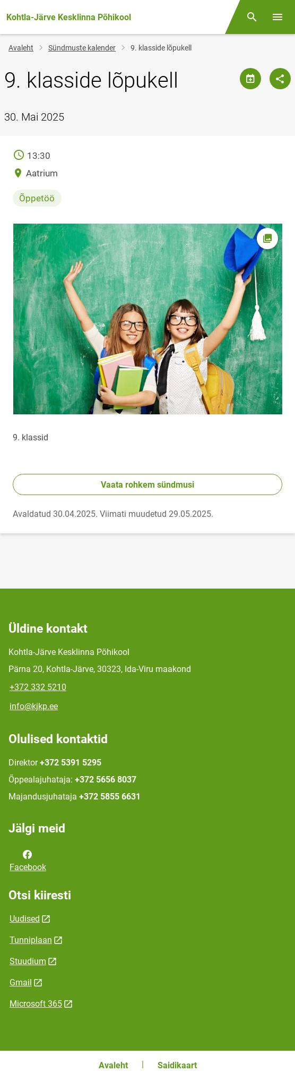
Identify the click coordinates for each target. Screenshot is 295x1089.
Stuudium (28, 961)
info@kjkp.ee (34, 706)
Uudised (25, 919)
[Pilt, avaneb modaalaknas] (147, 319)
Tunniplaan (31, 940)
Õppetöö (37, 198)
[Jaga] (280, 78)
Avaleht (20, 48)
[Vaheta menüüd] (277, 17)
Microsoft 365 (36, 1004)
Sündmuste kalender (82, 48)
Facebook (28, 860)
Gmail (21, 982)
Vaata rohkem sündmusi (147, 485)
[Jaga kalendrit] (250, 78)
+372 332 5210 (38, 687)
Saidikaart (177, 1065)
